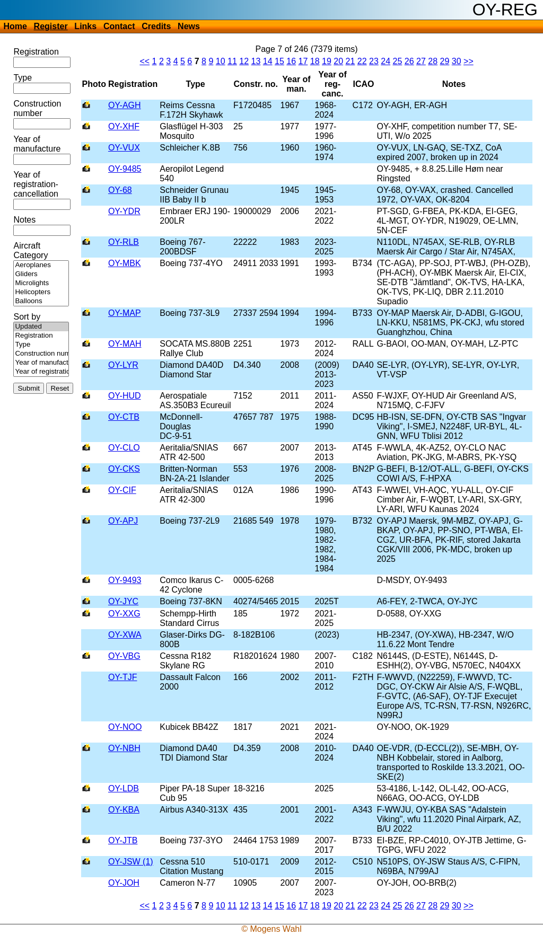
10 (220, 61)
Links (85, 26)
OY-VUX (124, 147)
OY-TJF (122, 677)
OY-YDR (124, 211)
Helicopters (41, 292)
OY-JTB (122, 840)
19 (326, 61)
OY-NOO (125, 726)
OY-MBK (124, 263)
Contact (119, 26)
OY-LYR (123, 364)
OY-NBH (124, 748)
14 (268, 61)
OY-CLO (124, 447)
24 (385, 61)
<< (144, 61)
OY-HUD (124, 395)
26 (409, 61)
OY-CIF (122, 490)
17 (303, 61)
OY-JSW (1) (130, 861)
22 (362, 61)
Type (22, 77)
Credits (156, 26)
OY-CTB (123, 416)
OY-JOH (123, 882)
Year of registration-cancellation (35, 184)
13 (256, 61)
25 (397, 61)
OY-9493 (125, 580)
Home (15, 26)
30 (456, 61)
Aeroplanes (41, 265)
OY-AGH (124, 105)
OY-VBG (124, 655)
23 (374, 61)
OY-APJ (123, 520)
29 (445, 61)
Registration (35, 51)
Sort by (26, 316)
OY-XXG (124, 613)
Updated (41, 326)
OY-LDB (123, 788)
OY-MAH (125, 343)
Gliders (41, 274)
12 (244, 61)
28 (432, 61)
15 (279, 61)
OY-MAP (124, 312)
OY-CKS (124, 468)
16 (291, 61)
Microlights (41, 283)
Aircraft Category (30, 250)
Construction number (37, 108)
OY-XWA (125, 634)
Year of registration (41, 371)
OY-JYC (123, 601)
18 (315, 61)
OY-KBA (123, 809)
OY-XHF (123, 126)
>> (468, 61)
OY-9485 (125, 168)
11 (232, 61)
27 (421, 61)
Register (51, 26)
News (189, 26)
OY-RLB (123, 241)
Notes (24, 219)
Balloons (41, 301)
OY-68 (120, 190)
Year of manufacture (36, 144)
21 (350, 61)
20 (338, 61)
